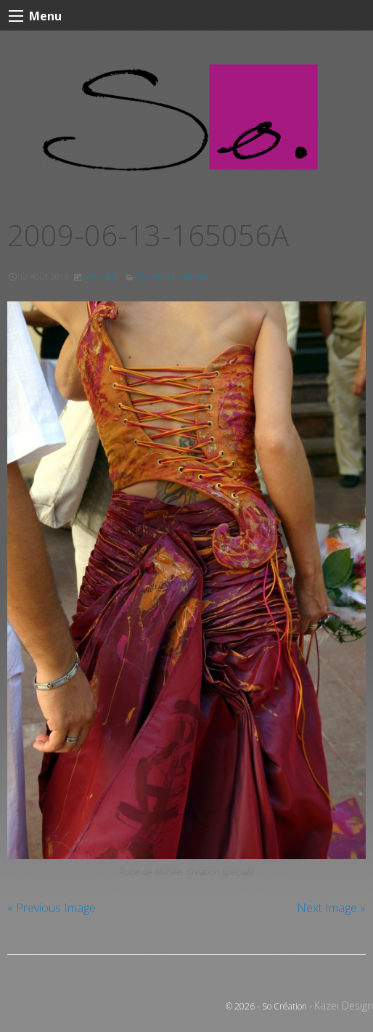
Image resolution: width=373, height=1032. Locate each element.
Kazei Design (343, 1005)
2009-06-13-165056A (172, 277)
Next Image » (331, 908)
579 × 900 (100, 277)
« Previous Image (51, 908)
